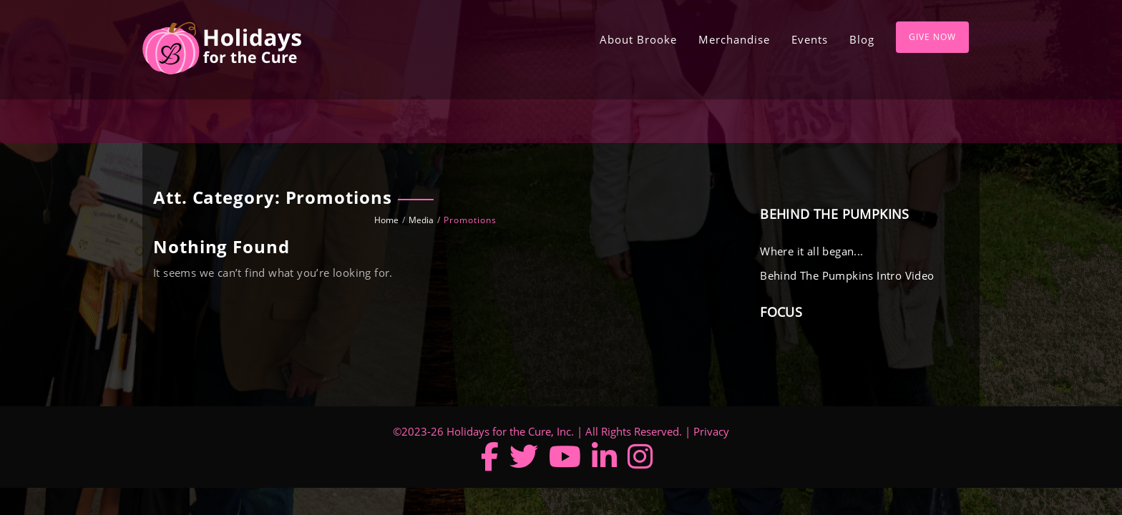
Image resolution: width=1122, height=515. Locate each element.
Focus (781, 311)
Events (809, 39)
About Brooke (638, 39)
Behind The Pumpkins (834, 213)
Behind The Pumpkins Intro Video (847, 275)
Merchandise (734, 39)
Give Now (932, 37)
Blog (861, 39)
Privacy (711, 431)
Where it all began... (811, 251)
